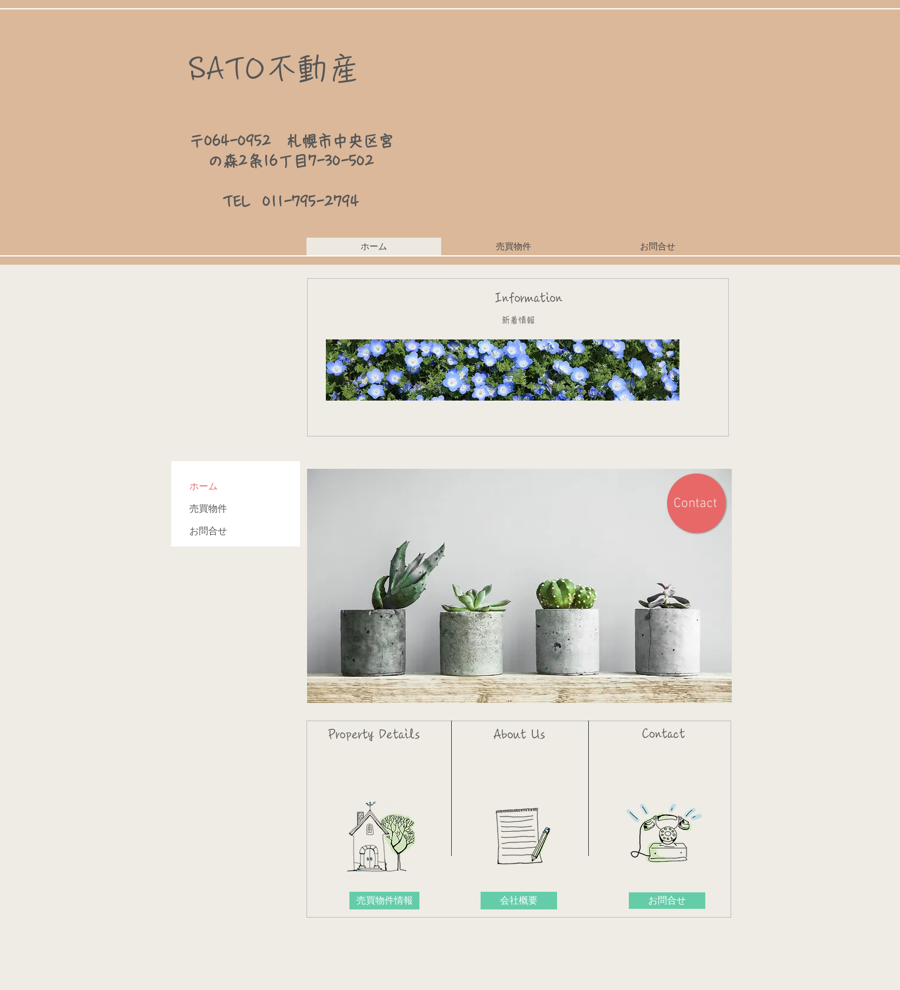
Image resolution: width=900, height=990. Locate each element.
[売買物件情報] (384, 900)
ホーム (203, 486)
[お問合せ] (667, 900)
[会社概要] (519, 900)
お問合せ (208, 531)
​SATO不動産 (274, 68)
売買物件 (208, 509)
